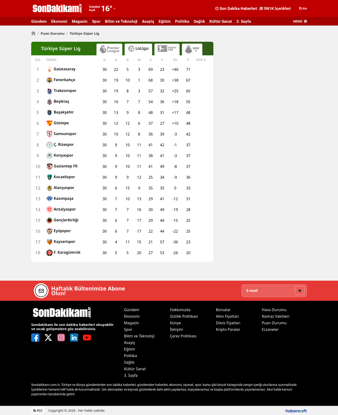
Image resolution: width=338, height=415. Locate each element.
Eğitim (165, 21)
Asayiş (148, 21)
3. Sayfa (243, 21)
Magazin (80, 21)
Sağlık (199, 21)
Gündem (39, 21)
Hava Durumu (274, 309)
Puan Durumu (51, 33)
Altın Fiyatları (227, 316)
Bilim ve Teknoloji (121, 21)
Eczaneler (270, 329)
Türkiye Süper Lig (82, 33)
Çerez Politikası (183, 336)
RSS (37, 410)
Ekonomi (59, 21)
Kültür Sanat (220, 21)
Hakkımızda (180, 309)
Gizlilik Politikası (184, 316)
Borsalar (223, 309)
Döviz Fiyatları (228, 322)
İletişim (176, 329)
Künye (175, 322)
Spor (96, 21)
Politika (182, 21)
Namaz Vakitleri (275, 316)
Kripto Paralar (228, 329)
